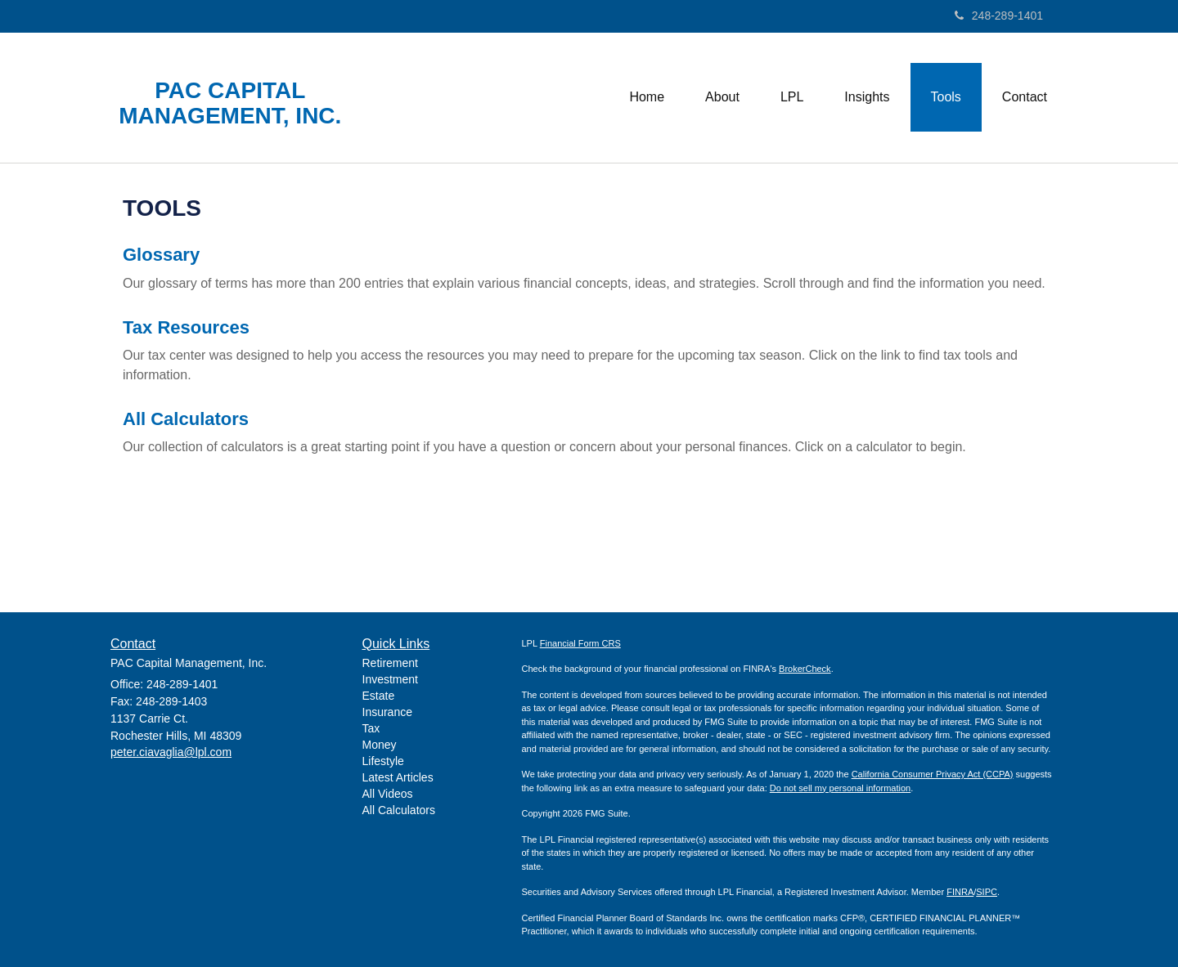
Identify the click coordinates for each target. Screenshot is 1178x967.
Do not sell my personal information (840, 788)
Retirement (390, 662)
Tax (371, 728)
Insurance (387, 712)
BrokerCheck (805, 669)
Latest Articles (398, 777)
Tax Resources (186, 327)
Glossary (161, 254)
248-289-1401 (999, 15)
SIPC (986, 892)
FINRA (959, 892)
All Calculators (186, 419)
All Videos (387, 793)
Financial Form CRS (580, 643)
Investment (390, 679)
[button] (722, 97)
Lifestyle (383, 761)
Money (379, 744)
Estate (378, 695)
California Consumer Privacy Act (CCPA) (933, 774)
